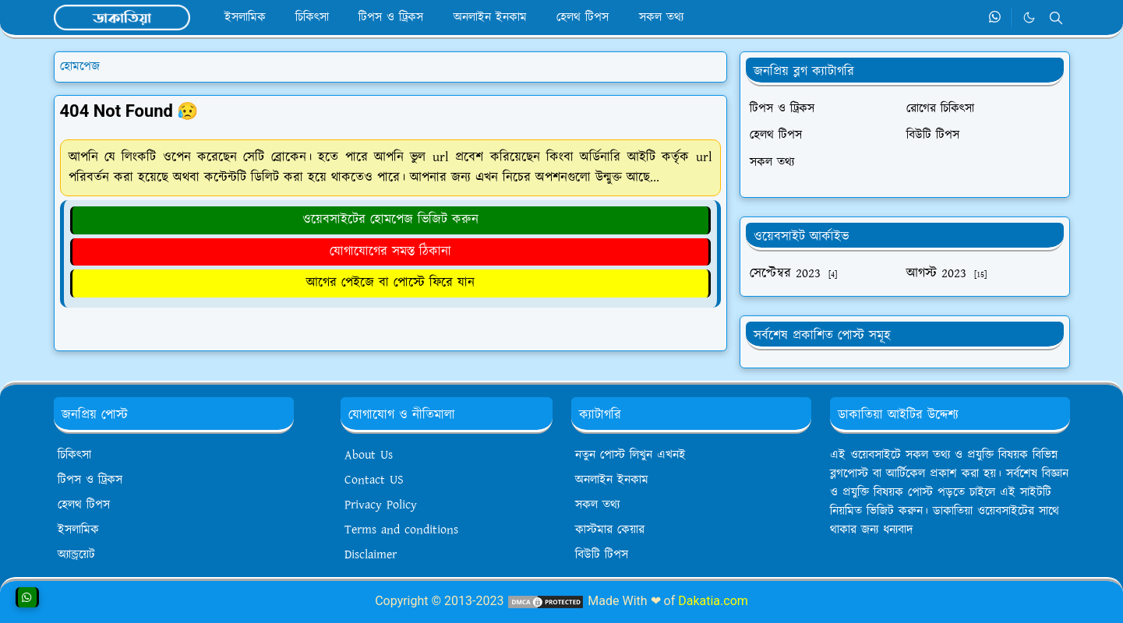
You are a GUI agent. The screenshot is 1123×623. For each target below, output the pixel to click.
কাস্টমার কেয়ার (609, 530)
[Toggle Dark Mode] (1029, 17)
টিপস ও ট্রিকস (90, 480)
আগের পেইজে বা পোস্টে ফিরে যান (390, 282)
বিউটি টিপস (601, 555)
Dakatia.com (713, 600)
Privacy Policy (380, 505)
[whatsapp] (995, 18)
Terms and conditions (401, 530)
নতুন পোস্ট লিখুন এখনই (630, 455)
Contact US (374, 480)
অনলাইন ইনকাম (611, 480)
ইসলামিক (78, 530)
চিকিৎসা (74, 455)
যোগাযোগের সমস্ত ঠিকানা (390, 251)
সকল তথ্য (597, 505)
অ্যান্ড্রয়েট (76, 555)
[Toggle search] (1056, 18)
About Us (368, 455)
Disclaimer (370, 555)
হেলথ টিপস (84, 505)
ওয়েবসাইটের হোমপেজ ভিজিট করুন (390, 219)
